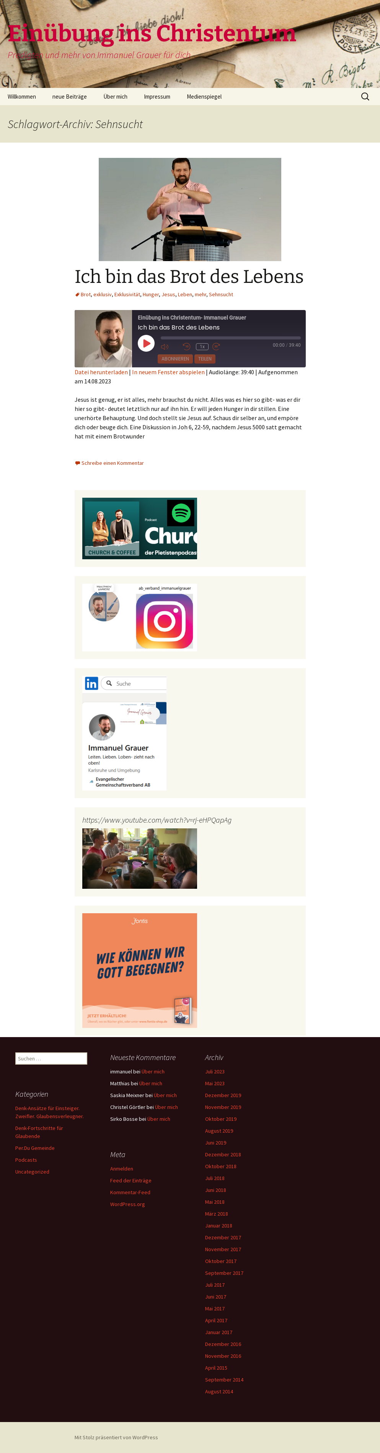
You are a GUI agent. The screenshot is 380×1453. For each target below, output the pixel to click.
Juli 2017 (215, 1284)
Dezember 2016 (223, 1344)
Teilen (205, 359)
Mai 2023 (215, 1083)
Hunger (151, 294)
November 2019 (223, 1107)
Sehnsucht (221, 294)
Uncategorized (32, 1171)
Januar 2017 (218, 1332)
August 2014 (219, 1391)
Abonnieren (175, 359)
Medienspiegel (204, 96)
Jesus (168, 294)
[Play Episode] (146, 343)
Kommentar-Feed (130, 1192)
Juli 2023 (215, 1071)
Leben (185, 294)
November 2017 (223, 1249)
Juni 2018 (215, 1190)
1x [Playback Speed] (202, 346)
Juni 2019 (215, 1142)
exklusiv (102, 294)
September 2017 (224, 1273)
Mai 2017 (215, 1308)
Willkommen (22, 96)
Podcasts (26, 1159)
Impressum (157, 96)
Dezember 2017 (223, 1237)
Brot (86, 294)
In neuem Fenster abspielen (168, 372)
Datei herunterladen (101, 372)
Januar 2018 (218, 1225)
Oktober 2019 (220, 1118)
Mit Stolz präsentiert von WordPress (116, 1437)
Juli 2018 (215, 1178)
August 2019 (219, 1130)
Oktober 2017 (220, 1261)
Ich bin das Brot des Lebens (189, 277)
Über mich (115, 96)
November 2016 (223, 1355)
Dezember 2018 (223, 1154)
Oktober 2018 (220, 1166)
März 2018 (216, 1213)
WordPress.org (127, 1204)
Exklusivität (127, 294)
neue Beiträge (69, 96)
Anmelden (121, 1168)
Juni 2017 (215, 1296)
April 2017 (216, 1320)
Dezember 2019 (223, 1095)
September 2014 (224, 1379)
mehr (200, 294)
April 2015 (216, 1367)
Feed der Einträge (131, 1180)
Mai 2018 (215, 1201)
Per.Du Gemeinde (35, 1148)
